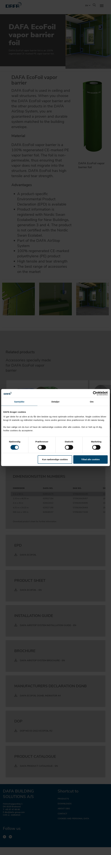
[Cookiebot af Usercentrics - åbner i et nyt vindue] (95, 393)
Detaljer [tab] (55, 401)
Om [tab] (92, 401)
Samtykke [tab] (19, 401)
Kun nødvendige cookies (55, 459)
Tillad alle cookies (90, 459)
